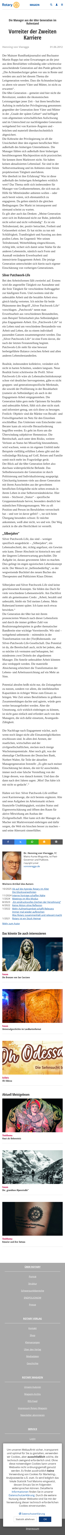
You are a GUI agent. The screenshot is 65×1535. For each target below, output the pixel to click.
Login (33, 1438)
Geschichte (32, 1363)
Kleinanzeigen (32, 1342)
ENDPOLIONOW (32, 1297)
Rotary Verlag (32, 1318)
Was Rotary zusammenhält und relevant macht (37, 915)
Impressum (32, 1528)
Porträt (32, 1276)
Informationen (20, 1491)
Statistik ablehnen (25, 1519)
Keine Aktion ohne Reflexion (27, 905)
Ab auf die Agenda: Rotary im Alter (30, 888)
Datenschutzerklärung (22, 1495)
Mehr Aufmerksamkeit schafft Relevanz (33, 908)
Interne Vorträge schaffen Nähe (28, 895)
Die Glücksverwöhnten (24, 892)
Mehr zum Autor (11, 923)
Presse (32, 1304)
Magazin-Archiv (32, 1394)
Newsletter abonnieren (32, 1415)
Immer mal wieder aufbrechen (28, 911)
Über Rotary (32, 1266)
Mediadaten (32, 1356)
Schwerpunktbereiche (32, 1290)
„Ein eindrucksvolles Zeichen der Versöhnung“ (36, 902)
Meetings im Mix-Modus (25, 898)
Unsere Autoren (32, 1386)
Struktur (32, 1283)
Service (32, 1429)
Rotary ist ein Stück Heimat (26, 918)
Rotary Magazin (32, 1377)
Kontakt (32, 1328)
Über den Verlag (32, 1349)
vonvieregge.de (32, 866)
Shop (32, 1335)
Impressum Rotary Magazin (32, 1408)
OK (45, 1519)
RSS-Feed (32, 1401)
